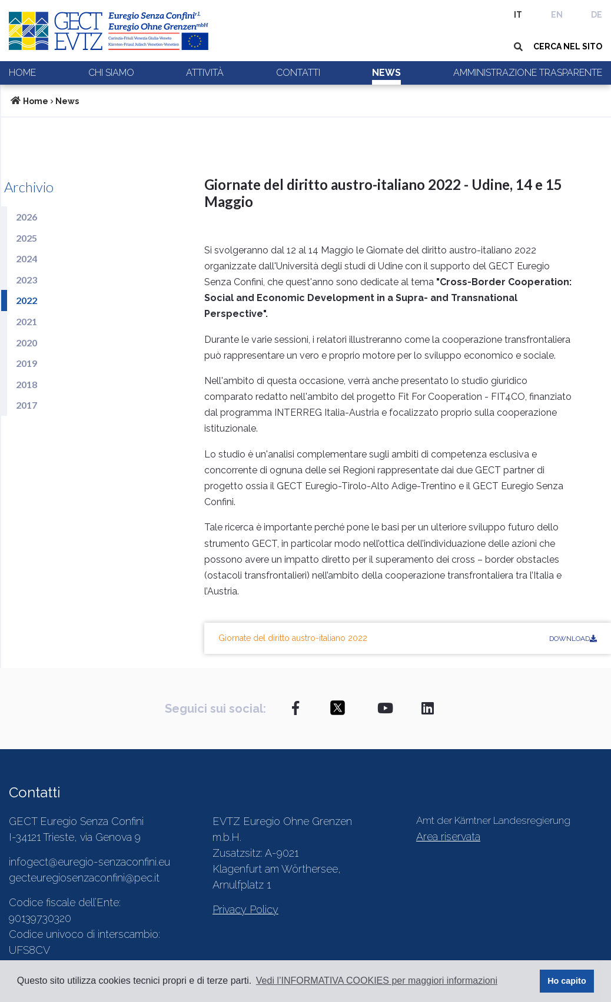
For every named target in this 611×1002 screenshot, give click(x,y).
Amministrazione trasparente (527, 72)
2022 (26, 300)
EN (557, 14)
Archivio (29, 186)
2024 (26, 258)
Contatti (298, 72)
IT (518, 14)
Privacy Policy (245, 909)
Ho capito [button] (566, 981)
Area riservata (448, 836)
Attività (205, 72)
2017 (26, 404)
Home (22, 72)
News (386, 72)
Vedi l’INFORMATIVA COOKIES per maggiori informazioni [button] (376, 981)
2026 (26, 216)
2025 (26, 237)
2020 (26, 342)
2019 (26, 363)
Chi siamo (111, 72)
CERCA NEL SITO (567, 46)
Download (573, 638)
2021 (26, 321)
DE (596, 14)
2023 (26, 279)
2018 (26, 384)
